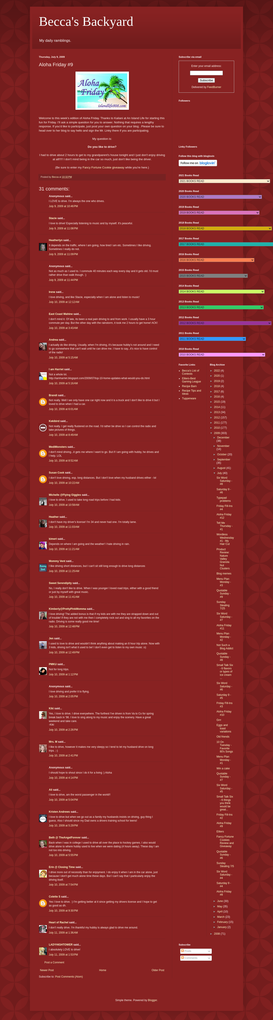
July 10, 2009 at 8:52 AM (63, 460)
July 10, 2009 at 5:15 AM (63, 357)
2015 (217, 401)
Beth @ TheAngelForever (65, 837)
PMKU (53, 664)
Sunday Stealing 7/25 (222, 605)
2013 (217, 412)
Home (102, 970)
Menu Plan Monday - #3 (223, 582)
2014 (217, 407)
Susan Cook (56, 472)
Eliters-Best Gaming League (191, 380)
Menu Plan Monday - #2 (223, 637)
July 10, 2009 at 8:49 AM (63, 434)
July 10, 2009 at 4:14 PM (63, 777)
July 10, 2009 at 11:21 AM (64, 549)
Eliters (220, 831)
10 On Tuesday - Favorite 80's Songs (224, 746)
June (220, 901)
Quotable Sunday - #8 (223, 657)
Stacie (53, 218)
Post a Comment (54, 962)
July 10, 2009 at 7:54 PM (63, 884)
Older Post (158, 970)
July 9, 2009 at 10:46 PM (63, 206)
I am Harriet (56, 369)
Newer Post (47, 970)
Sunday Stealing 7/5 (225, 865)
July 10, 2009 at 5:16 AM (63, 383)
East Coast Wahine (61, 314)
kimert (53, 538)
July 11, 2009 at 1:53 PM (63, 954)
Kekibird (54, 421)
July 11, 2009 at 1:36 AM (63, 932)
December (223, 437)
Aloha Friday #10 (223, 713)
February (222, 922)
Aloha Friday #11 (223, 627)
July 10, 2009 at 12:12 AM (64, 302)
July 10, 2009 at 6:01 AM (63, 409)
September (223, 459)
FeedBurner (214, 87)
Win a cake (222, 768)
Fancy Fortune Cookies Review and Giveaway (225, 841)
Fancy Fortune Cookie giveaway (103, 167)
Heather (54, 516)
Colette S (54, 896)
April (220, 911)
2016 (217, 396)
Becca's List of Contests (190, 372)
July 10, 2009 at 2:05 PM (63, 696)
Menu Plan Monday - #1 (223, 760)
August (221, 468)
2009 (217, 433)
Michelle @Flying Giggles (65, 494)
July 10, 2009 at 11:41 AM (64, 596)
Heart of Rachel (58, 922)
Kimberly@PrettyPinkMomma (67, 608)
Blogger (152, 1000)
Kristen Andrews (59, 811)
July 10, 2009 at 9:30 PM (63, 910)
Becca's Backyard (86, 21)
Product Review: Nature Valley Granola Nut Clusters (222, 559)
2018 (217, 386)
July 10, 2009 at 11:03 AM (64, 526)
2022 (217, 370)
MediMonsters (58, 446)
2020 (217, 375)
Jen (51, 638)
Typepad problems (223, 499)
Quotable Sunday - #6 (223, 855)
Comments (189, 958)
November (223, 446)
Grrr (218, 720)
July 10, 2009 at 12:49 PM (64, 652)
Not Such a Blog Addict (224, 647)
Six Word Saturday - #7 (224, 617)
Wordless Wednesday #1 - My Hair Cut (225, 539)
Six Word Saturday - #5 (224, 788)
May (220, 906)
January (222, 927)
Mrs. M (53, 741)
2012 (217, 417)
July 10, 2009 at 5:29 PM (63, 825)
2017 (217, 391)
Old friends (222, 736)
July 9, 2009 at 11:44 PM (63, 280)
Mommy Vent (57, 561)
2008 (217, 933)
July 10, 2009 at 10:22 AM (64, 482)
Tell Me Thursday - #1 (224, 526)
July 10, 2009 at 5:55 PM (63, 855)
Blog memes (223, 573)
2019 (217, 381)
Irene (52, 292)
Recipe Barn (189, 386)
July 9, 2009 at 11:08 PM (63, 228)
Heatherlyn (56, 240)
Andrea (53, 339)
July (220, 473)
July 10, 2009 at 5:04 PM (63, 799)
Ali (50, 789)
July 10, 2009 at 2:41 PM (63, 755)
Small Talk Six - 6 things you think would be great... (224, 803)
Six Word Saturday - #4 (224, 875)
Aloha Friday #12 (223, 516)
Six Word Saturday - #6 (224, 686)
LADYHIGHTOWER (61, 944)
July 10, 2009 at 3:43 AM (63, 328)
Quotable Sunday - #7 (223, 777)
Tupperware (189, 398)
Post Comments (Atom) (69, 976)
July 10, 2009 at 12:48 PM (64, 626)
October (222, 454)
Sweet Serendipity (60, 583)
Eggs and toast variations (223, 728)
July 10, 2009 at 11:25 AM (64, 571)
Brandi (53, 395)
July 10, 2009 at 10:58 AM (64, 504)
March (221, 916)
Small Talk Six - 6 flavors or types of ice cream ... (224, 672)
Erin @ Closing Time (62, 867)
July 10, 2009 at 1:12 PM (63, 674)
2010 (217, 427)
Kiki (51, 708)
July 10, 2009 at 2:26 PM (63, 729)
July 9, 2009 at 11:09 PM (63, 254)
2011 (217, 422)
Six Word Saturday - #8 (224, 481)
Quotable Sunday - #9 (223, 593)
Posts (186, 951)
